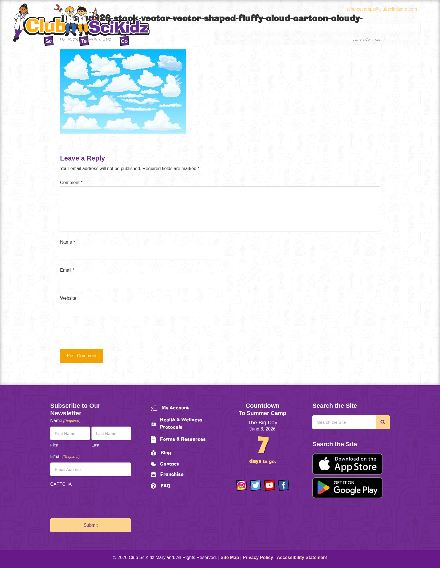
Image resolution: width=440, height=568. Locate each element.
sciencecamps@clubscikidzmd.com (381, 9)
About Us (346, 38)
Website (68, 298)
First (54, 445)
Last (95, 445)
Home (232, 38)
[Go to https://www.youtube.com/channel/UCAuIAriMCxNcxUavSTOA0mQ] (269, 485)
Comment (71, 182)
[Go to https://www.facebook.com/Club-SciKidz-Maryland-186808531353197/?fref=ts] (283, 485)
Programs (267, 38)
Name (67, 242)
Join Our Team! (394, 38)
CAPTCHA (61, 484)
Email (67, 270)
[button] (286, 38)
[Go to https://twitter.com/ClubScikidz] (255, 485)
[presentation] (98, 335)
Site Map (230, 557)
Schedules (309, 38)
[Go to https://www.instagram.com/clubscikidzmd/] (241, 485)
